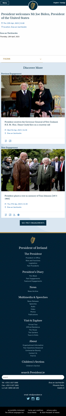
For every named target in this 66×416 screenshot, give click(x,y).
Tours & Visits (33, 335)
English (56, 3)
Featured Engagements (33, 281)
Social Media (32, 412)
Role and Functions (33, 260)
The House (33, 330)
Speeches (33, 304)
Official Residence (33, 327)
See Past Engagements (33, 223)
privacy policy (52, 410)
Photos (33, 312)
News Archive (33, 291)
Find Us (33, 356)
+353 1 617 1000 (11, 382)
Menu (5, 3)
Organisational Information (33, 345)
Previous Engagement (11, 73)
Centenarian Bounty (33, 350)
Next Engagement (9, 147)
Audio (33, 306)
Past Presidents (33, 266)
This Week (33, 276)
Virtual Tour (33, 324)
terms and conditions (35, 410)
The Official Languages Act (14, 412)
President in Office (33, 258)
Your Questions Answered (33, 348)
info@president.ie (35, 395)
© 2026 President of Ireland (49, 412)
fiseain (6, 59)
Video (33, 309)
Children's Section (33, 366)
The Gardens (33, 332)
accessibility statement (16, 410)
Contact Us (33, 353)
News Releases (33, 301)
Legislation (33, 263)
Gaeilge (62, 3)
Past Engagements (33, 278)
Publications (33, 314)
